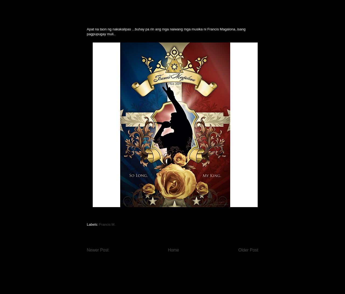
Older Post (248, 250)
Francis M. (107, 224)
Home (173, 250)
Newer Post (98, 250)
